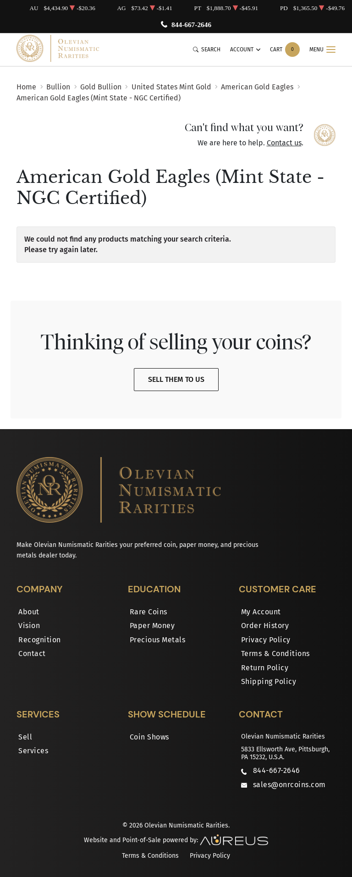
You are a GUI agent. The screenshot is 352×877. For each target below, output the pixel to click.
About (28, 611)
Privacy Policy (266, 639)
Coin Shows (149, 737)
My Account (261, 611)
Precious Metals (158, 639)
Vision (29, 625)
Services (33, 750)
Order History (265, 625)
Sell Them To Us (176, 379)
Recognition (39, 639)
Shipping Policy (269, 681)
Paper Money (152, 625)
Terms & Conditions (275, 653)
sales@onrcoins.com (289, 784)
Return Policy (265, 667)
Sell (25, 737)
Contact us (284, 142)
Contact (32, 653)
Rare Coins (148, 611)
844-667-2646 (192, 24)
